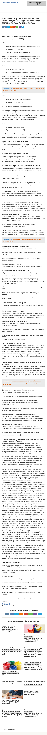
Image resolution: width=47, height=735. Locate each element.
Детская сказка (10, 2)
